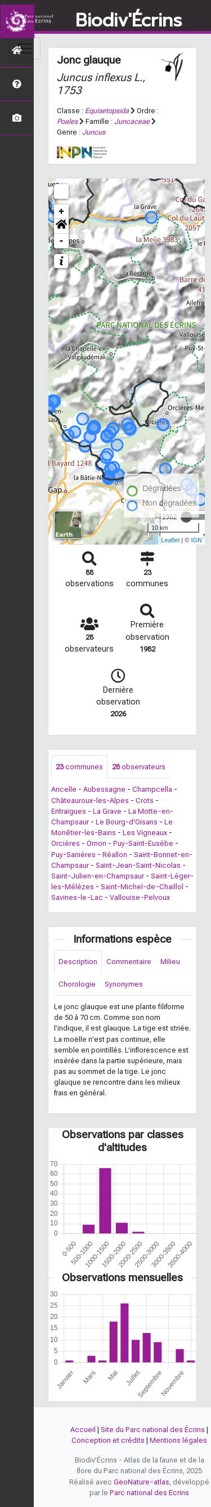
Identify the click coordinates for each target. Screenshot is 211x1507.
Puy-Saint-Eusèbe (143, 843)
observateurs (138, 767)
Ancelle (64, 789)
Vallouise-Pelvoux (140, 897)
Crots (145, 800)
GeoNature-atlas (141, 1482)
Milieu (170, 961)
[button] (61, 226)
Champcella (152, 789)
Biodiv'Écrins (128, 21)
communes (79, 767)
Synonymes (124, 984)
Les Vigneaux (145, 832)
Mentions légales (178, 1440)
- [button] (62, 241)
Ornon (96, 843)
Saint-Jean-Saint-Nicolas (138, 865)
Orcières (65, 843)
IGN (196, 540)
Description (78, 961)
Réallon (114, 854)
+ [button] (62, 212)
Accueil (83, 1429)
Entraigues (68, 811)
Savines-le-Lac (77, 897)
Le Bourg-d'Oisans (127, 822)
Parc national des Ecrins (149, 1492)
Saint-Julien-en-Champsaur (97, 876)
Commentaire (128, 961)
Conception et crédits (108, 1440)
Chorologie (77, 984)
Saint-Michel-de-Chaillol (142, 886)
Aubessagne (104, 789)
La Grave (107, 811)
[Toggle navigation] (25, 48)
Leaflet (170, 540)
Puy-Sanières (73, 854)
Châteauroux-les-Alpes (90, 800)
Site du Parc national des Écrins (153, 1429)
